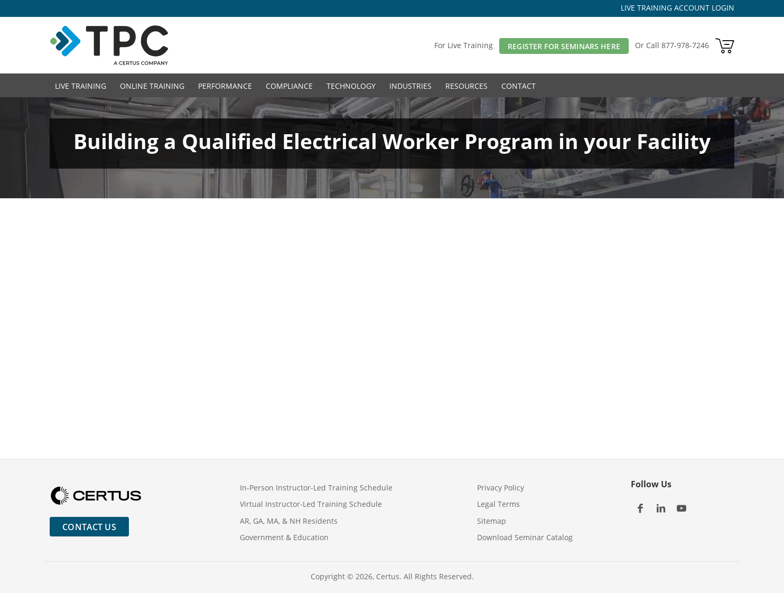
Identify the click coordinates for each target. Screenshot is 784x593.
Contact (518, 86)
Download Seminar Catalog (525, 537)
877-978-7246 (685, 45)
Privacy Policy (500, 488)
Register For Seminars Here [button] (564, 46)
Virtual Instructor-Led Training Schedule (311, 504)
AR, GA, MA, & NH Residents (289, 521)
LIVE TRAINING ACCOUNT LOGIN (677, 8)
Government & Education (284, 537)
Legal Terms (498, 504)
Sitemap (491, 521)
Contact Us (89, 527)
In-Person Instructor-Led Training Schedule (316, 488)
